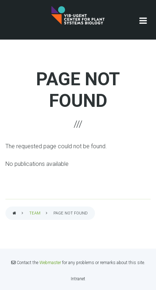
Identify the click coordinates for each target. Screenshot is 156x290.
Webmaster (50, 262)
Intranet (78, 279)
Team (34, 213)
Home (14, 213)
